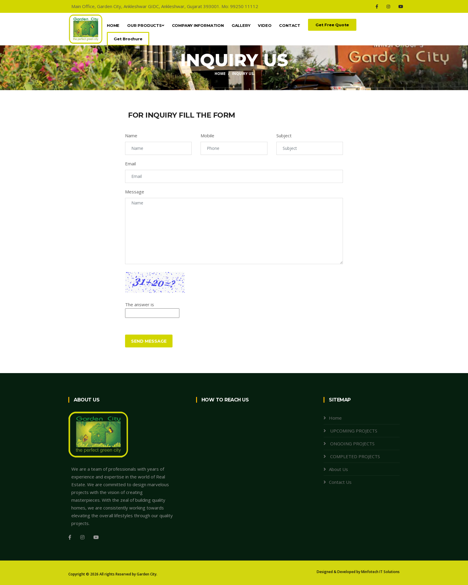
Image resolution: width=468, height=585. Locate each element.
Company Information (198, 25)
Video (264, 25)
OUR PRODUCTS (145, 25)
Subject (284, 135)
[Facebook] (377, 6)
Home (113, 25)
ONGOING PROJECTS (352, 444)
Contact (289, 25)
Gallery (241, 25)
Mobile (207, 135)
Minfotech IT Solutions (380, 571)
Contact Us (340, 482)
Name (131, 135)
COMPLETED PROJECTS (354, 456)
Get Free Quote (332, 24)
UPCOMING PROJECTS (353, 431)
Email (130, 164)
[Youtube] (401, 6)
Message (134, 192)
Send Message (149, 341)
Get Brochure (128, 38)
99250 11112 (244, 6)
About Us (338, 469)
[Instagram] (388, 6)
